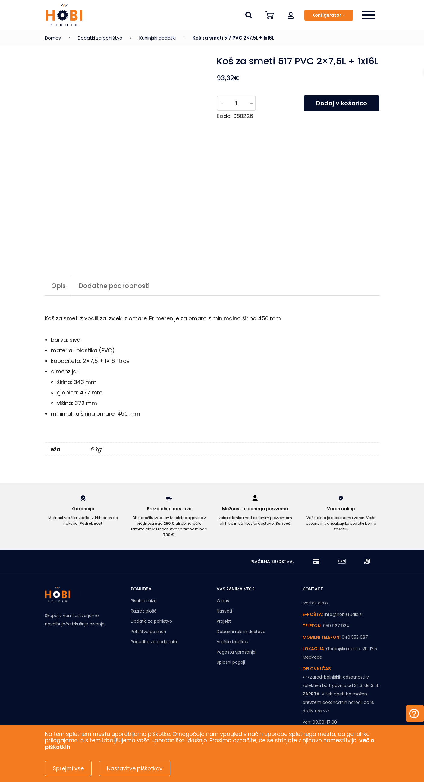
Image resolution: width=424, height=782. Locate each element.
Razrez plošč (144, 574)
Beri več (282, 485)
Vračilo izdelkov (233, 604)
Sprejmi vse (68, 768)
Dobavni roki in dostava (241, 594)
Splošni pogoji (231, 625)
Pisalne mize (144, 563)
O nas (223, 563)
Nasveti (224, 574)
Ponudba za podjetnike (155, 604)
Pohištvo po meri (148, 594)
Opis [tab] (58, 248)
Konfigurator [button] (326, 15)
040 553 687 (355, 600)
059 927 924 (336, 588)
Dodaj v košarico (341, 103)
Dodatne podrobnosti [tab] (114, 248)
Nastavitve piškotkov (134, 768)
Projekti (224, 584)
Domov (53, 38)
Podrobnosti (91, 485)
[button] (290, 15)
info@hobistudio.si (343, 577)
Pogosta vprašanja (236, 615)
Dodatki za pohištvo (100, 38)
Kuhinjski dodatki (157, 38)
